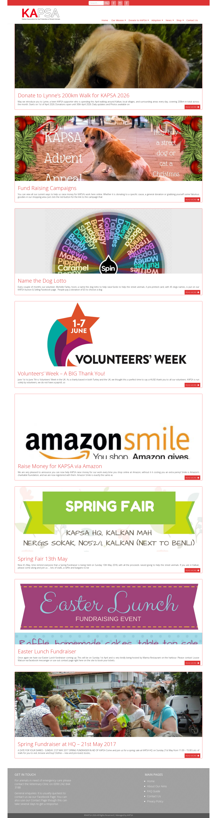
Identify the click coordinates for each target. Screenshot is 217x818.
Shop (179, 20)
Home (105, 20)
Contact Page (39, 800)
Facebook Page (46, 797)
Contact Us (192, 20)
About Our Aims (157, 786)
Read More (191, 107)
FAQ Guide (153, 791)
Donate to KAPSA (138, 20)
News (169, 20)
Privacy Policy (155, 801)
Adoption (156, 20)
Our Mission (117, 20)
